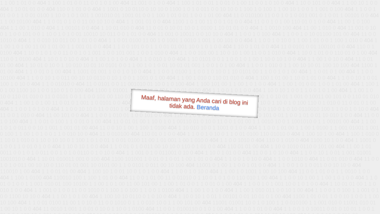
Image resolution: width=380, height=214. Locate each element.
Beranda (208, 107)
